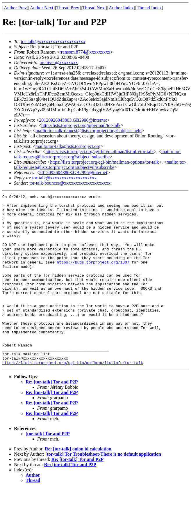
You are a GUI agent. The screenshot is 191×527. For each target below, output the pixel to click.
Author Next (41, 7)
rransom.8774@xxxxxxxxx (84, 51)
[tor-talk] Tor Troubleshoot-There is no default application (103, 488)
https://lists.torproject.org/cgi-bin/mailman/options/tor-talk (104, 162)
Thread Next (94, 7)
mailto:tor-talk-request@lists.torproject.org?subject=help (88, 130)
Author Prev (15, 7)
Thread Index (149, 7)
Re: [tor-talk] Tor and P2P (52, 415)
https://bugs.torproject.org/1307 (93, 276)
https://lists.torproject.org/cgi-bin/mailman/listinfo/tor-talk (99, 151)
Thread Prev (67, 7)
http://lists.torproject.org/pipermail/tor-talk (80, 125)
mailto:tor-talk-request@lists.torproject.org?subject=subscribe (97, 154)
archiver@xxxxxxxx (59, 62)
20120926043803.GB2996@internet (73, 120)
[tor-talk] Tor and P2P (48, 467)
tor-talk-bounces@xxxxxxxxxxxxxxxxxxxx (69, 183)
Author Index (121, 7)
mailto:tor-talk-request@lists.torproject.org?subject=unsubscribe (100, 165)
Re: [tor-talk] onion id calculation (78, 482)
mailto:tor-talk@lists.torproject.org (67, 146)
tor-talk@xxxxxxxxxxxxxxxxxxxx (53, 41)
